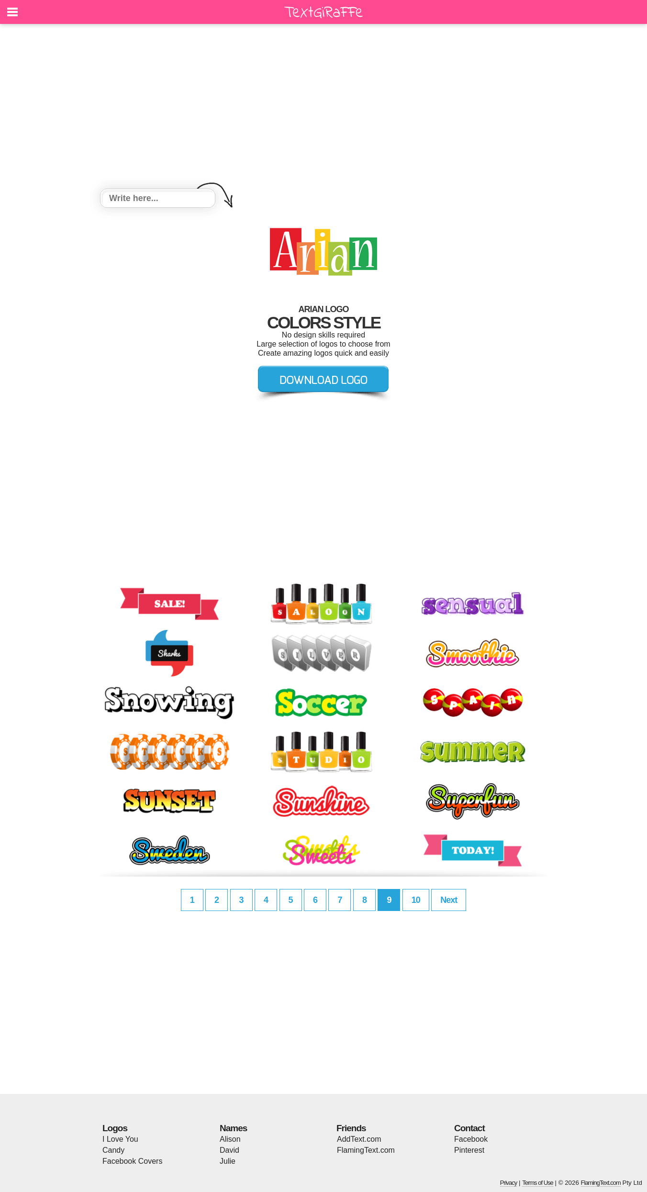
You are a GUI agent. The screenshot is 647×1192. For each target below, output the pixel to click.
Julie (227, 1161)
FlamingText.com (366, 1150)
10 (416, 900)
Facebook (471, 1139)
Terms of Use (537, 1182)
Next (448, 900)
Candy (113, 1150)
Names (233, 1128)
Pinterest (469, 1150)
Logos (114, 1128)
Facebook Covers (132, 1161)
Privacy (508, 1182)
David (229, 1150)
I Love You (120, 1139)
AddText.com (359, 1139)
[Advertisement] (323, 108)
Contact (469, 1128)
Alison (230, 1139)
